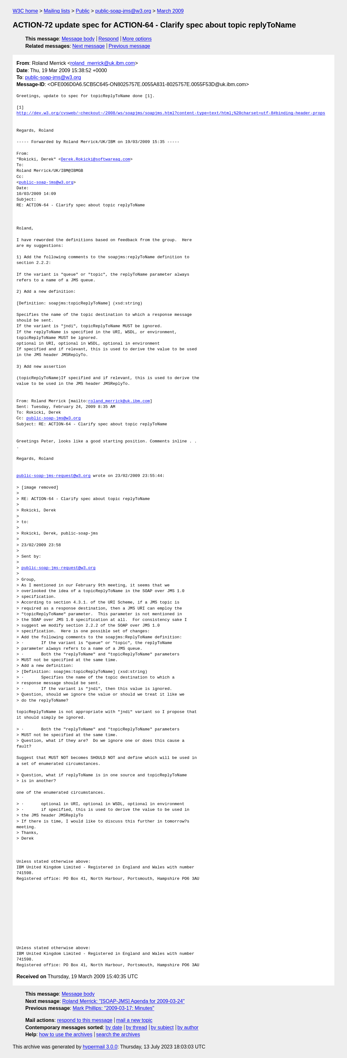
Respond (108, 38)
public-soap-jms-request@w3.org (53, 476)
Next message (89, 46)
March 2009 (170, 11)
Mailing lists (57, 11)
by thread (136, 1027)
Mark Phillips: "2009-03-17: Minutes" (113, 1008)
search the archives (118, 1034)
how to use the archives (65, 1034)
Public (83, 11)
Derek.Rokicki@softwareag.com (95, 159)
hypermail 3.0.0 (100, 1046)
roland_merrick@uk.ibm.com (102, 63)
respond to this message (84, 1020)
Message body (78, 38)
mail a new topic (134, 1020)
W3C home (25, 11)
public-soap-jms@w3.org (123, 11)
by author (188, 1027)
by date (113, 1027)
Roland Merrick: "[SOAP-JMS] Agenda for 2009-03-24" (123, 1001)
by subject (162, 1027)
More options (137, 38)
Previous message (129, 46)
